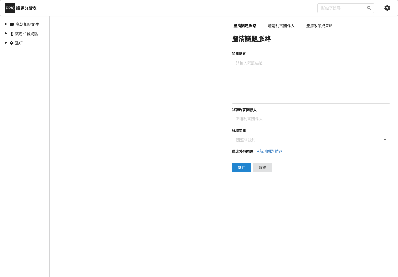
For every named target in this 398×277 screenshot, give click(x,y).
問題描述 (239, 54)
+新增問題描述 (269, 151)
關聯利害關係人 (244, 110)
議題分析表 (21, 8)
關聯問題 (239, 131)
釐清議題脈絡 (244, 25)
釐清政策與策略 (319, 25)
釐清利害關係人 (281, 25)
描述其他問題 (242, 151)
